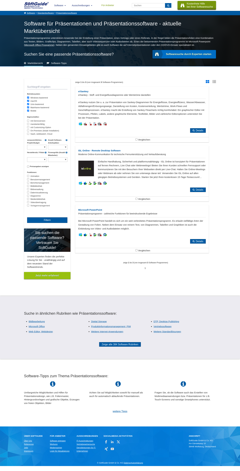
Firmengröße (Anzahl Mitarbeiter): (56, 154)
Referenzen (29, 449)
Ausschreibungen (81, 5)
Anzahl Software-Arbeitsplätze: (55, 141)
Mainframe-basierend (39, 107)
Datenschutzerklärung (133, 468)
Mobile (33, 111)
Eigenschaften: (33, 117)
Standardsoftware (45, 13)
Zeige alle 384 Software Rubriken (120, 349)
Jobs (26, 453)
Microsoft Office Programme (39, 45)
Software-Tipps (58, 63)
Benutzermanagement (40, 179)
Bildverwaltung (36, 189)
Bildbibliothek (36, 186)
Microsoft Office (37, 331)
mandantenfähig (37, 124)
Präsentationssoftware (66, 13)
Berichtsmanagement (39, 183)
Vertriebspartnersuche (86, 449)
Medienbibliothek (37, 199)
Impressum (28, 456)
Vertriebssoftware (163, 331)
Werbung (53, 449)
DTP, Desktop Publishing (166, 326)
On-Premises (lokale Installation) (44, 130)
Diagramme (35, 196)
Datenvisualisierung (39, 192)
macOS (33, 101)
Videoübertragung (38, 202)
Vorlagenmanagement (40, 205)
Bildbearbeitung (37, 326)
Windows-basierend (39, 98)
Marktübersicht (35, 63)
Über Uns (28, 446)
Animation (34, 176)
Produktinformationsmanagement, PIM (111, 331)
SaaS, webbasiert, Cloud (41, 134)
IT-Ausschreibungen (85, 446)
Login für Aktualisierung (59, 456)
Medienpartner (56, 453)
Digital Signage (99, 326)
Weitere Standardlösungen (167, 336)
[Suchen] (168, 5)
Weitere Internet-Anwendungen (107, 336)
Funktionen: (32, 172)
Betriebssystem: (33, 94)
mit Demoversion (37, 121)
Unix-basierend (37, 104)
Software (58, 5)
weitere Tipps (120, 416)
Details (134, 157)
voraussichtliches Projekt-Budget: (34, 141)
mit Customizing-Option (40, 127)
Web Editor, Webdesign (41, 336)
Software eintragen (58, 446)
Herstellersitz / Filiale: (36, 152)
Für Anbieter (107, 5)
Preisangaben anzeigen (39, 166)
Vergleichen (110, 166)
